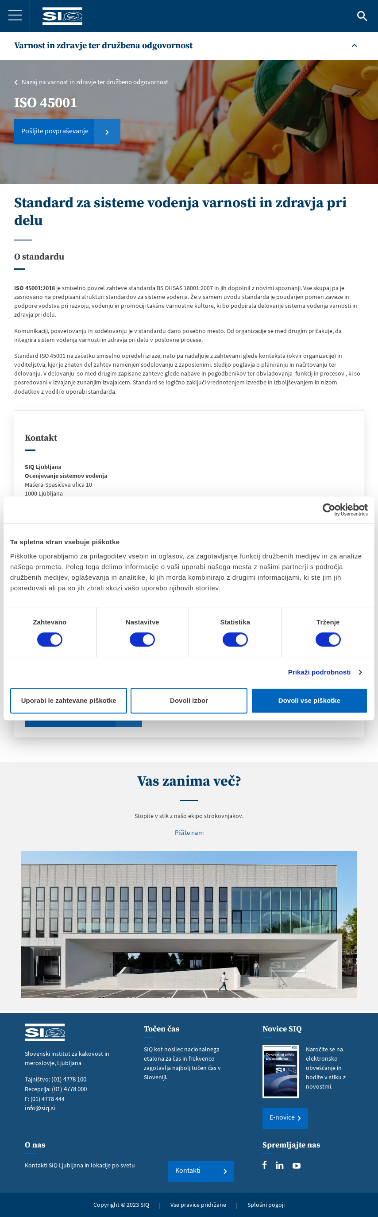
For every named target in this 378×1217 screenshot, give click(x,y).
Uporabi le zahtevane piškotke (68, 700)
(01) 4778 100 (68, 1079)
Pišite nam (189, 834)
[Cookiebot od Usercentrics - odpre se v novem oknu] (329, 509)
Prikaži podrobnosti (319, 672)
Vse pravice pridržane (198, 1205)
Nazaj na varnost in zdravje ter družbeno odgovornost (93, 82)
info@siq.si (39, 1107)
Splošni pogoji (266, 1205)
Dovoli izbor (189, 700)
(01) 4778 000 (69, 1089)
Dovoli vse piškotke (309, 700)
